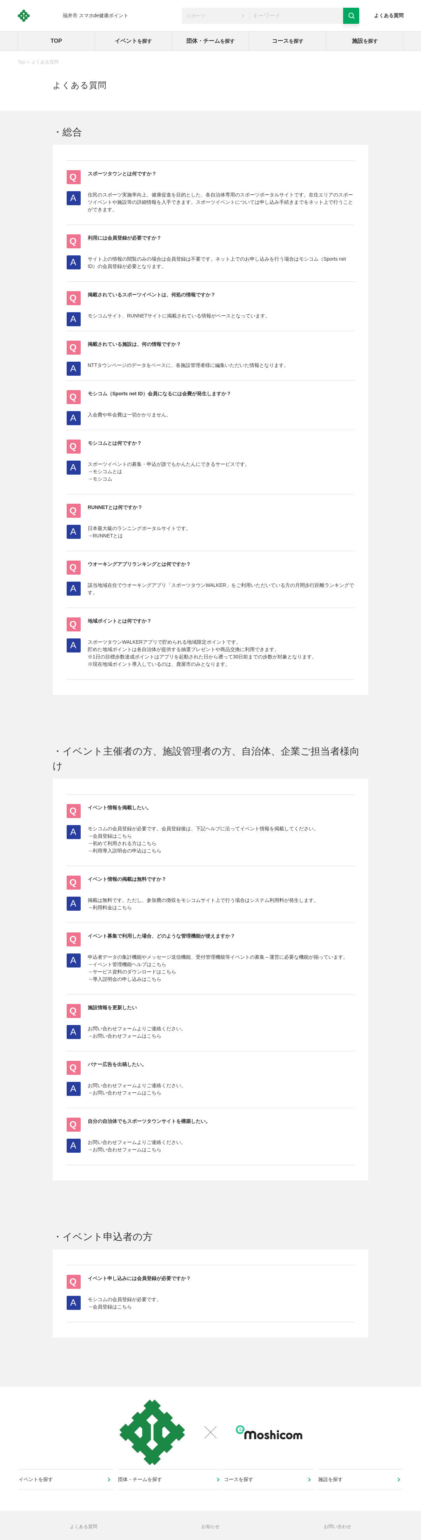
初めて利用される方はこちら (124, 843)
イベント (133, 41)
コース (287, 41)
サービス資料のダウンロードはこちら (134, 972)
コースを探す (241, 1490)
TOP (56, 41)
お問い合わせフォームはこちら (127, 1036)
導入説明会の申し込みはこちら (127, 979)
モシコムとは (107, 471)
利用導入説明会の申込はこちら (127, 850)
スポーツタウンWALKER (198, 585)
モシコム (102, 479)
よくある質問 (388, 15)
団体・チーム (210, 41)
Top (21, 62)
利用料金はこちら (112, 907)
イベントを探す (38, 1490)
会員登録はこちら (112, 836)
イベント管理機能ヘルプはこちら (129, 964)
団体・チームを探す (141, 1490)
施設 (365, 41)
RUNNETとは (108, 535)
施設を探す (331, 1490)
